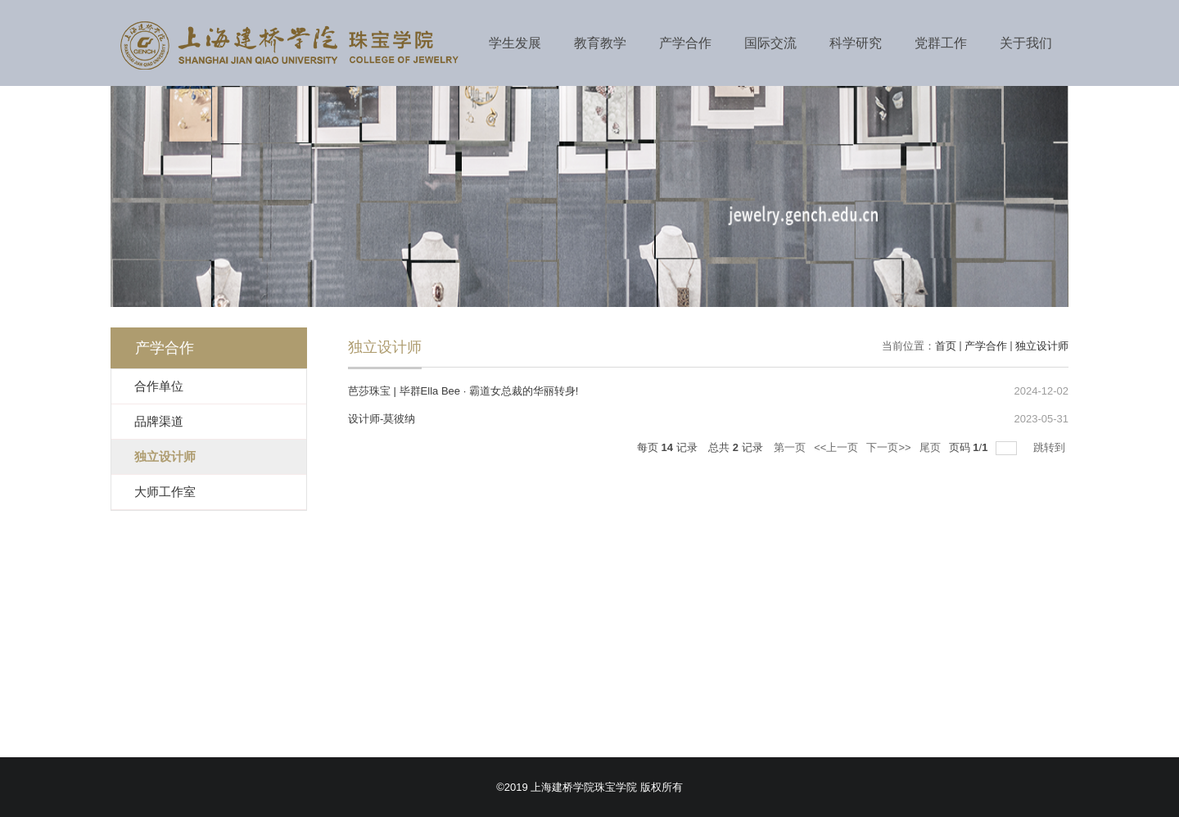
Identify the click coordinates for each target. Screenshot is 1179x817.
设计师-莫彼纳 (381, 419)
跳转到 (1050, 447)
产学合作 (685, 43)
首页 (945, 346)
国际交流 (770, 43)
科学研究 (855, 43)
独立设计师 (1041, 346)
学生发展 (515, 43)
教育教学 (600, 43)
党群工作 (941, 43)
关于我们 (1026, 43)
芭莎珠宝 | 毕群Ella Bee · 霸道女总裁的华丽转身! (463, 391)
